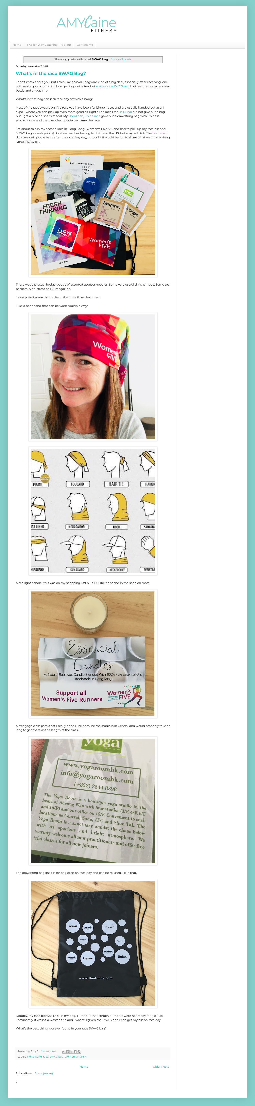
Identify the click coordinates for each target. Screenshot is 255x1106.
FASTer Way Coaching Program (49, 44)
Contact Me (85, 44)
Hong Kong (34, 1056)
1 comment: (49, 1051)
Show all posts (121, 59)
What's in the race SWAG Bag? (51, 73)
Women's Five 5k (75, 1056)
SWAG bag (56, 1056)
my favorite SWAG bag (112, 86)
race (45, 1056)
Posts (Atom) (44, 1073)
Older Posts (161, 1066)
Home (17, 44)
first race (158, 133)
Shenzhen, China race (84, 116)
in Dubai (125, 112)
